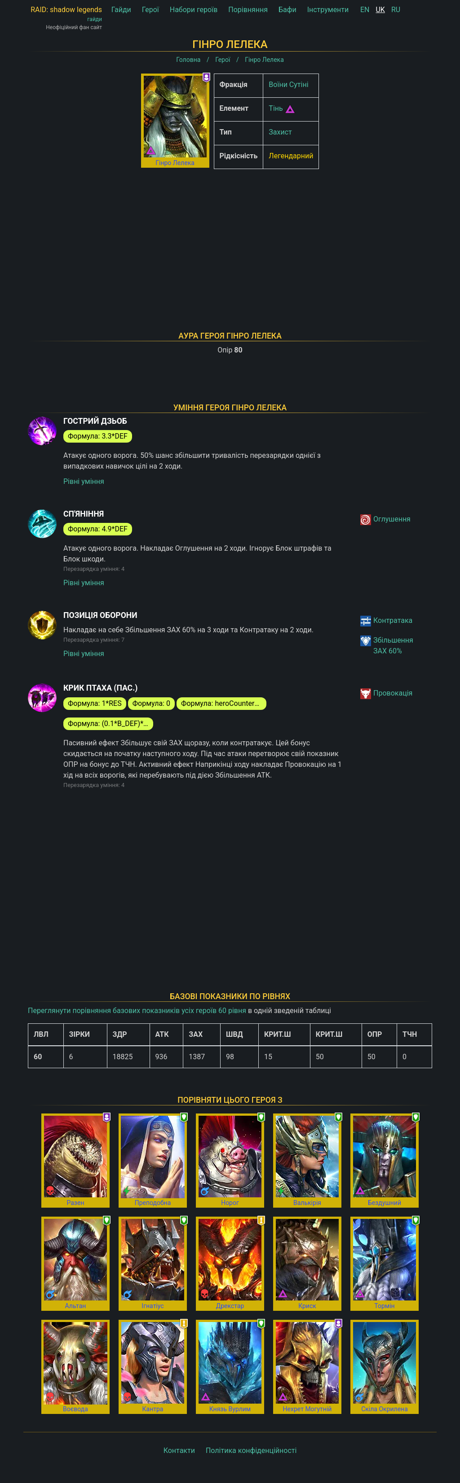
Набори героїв (194, 9)
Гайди (121, 9)
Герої (150, 9)
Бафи (287, 9)
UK (380, 9)
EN (365, 9)
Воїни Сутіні (288, 84)
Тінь (276, 108)
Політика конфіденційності (251, 1450)
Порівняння (248, 9)
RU (395, 9)
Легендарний (291, 156)
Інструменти (328, 9)
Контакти (179, 1450)
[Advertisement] (230, 238)
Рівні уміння (83, 481)
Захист (280, 132)
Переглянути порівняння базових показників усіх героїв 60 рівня (137, 1010)
